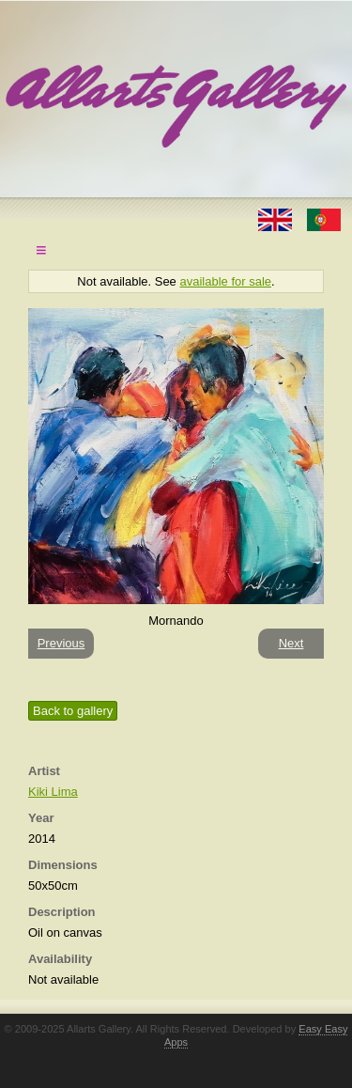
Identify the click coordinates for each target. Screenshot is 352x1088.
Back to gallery (73, 711)
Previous (61, 643)
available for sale (225, 281)
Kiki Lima (53, 792)
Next (291, 643)
